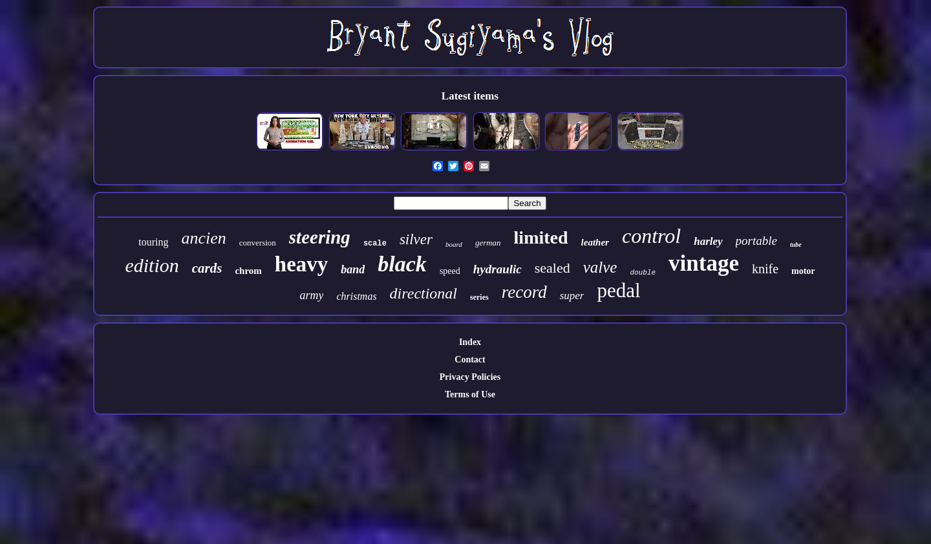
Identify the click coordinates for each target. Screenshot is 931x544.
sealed (552, 268)
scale (375, 243)
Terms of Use (470, 394)
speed (450, 271)
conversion (257, 242)
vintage (704, 263)
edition (151, 265)
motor (803, 271)
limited (541, 237)
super (572, 295)
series (479, 297)
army (311, 295)
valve (600, 267)
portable (756, 240)
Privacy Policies (470, 377)
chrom (248, 271)
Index (470, 342)
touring (153, 241)
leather (595, 242)
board (453, 244)
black (402, 264)
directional (423, 293)
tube (796, 244)
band (353, 269)
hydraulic (497, 269)
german (488, 242)
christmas (356, 296)
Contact (470, 359)
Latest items (470, 96)
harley (708, 241)
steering (319, 237)
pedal (618, 290)
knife (765, 269)
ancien (203, 238)
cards (207, 268)
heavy (301, 264)
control (651, 235)
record (524, 292)
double (643, 273)
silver (416, 239)
